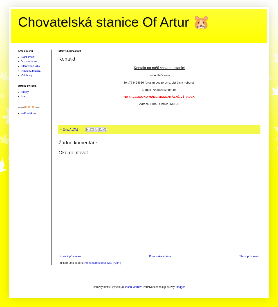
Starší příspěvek (249, 256)
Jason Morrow (133, 287)
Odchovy (26, 75)
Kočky (25, 91)
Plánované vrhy (30, 66)
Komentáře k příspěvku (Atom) (102, 262)
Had (23, 96)
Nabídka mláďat (30, 70)
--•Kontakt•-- (28, 113)
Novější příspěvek (70, 256)
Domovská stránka (160, 256)
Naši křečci (28, 57)
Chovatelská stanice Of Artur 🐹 (114, 22)
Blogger (180, 287)
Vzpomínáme (29, 61)
